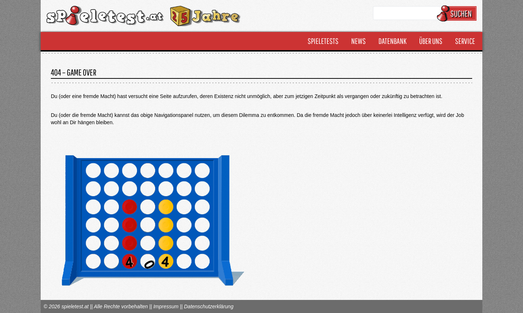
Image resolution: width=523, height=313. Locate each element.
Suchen (458, 13)
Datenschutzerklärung (208, 306)
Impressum (165, 306)
